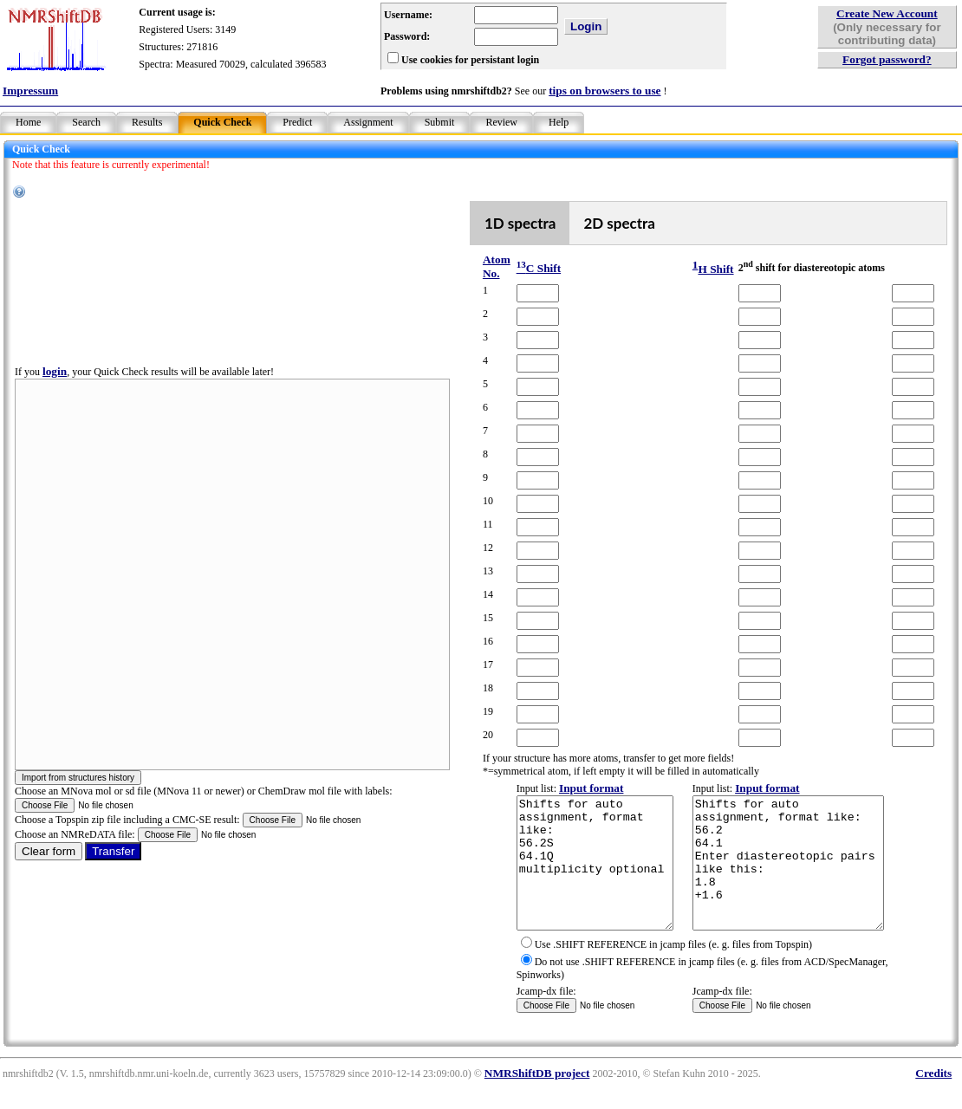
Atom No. (480, 266)
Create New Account (887, 13)
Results (147, 122)
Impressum (30, 90)
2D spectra (604, 223)
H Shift (699, 269)
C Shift (519, 268)
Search (86, 122)
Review (501, 122)
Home (28, 122)
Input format (572, 787)
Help (559, 122)
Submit (440, 122)
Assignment (368, 122)
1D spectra (504, 223)
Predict (297, 122)
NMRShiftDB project (537, 1099)
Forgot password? (887, 59)
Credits (933, 1099)
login (54, 384)
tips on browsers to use (604, 90)
